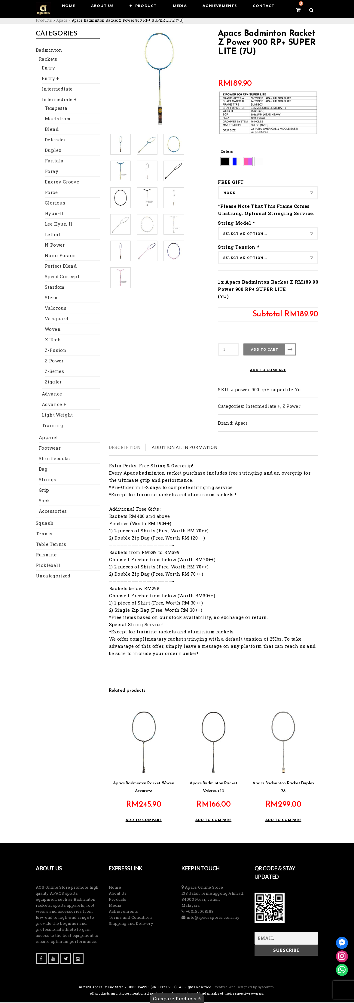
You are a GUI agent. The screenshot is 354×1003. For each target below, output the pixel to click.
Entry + (50, 79)
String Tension (239, 247)
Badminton (49, 51)
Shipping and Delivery (131, 924)
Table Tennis (51, 545)
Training (52, 426)
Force (51, 193)
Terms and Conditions (131, 918)
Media (115, 906)
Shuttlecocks (54, 459)
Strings (47, 480)
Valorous (55, 309)
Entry (48, 69)
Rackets (48, 60)
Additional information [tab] (184, 447)
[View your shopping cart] (298, 10)
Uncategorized (53, 577)
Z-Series (54, 372)
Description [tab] (125, 447)
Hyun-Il (54, 214)
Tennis (44, 534)
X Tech (53, 340)
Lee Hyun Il (58, 225)
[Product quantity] (228, 349)
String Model (237, 223)
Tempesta (56, 109)
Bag (43, 470)
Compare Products (177, 998)
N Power (55, 246)
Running (46, 555)
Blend (52, 130)
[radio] (225, 161)
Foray (51, 172)
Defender (55, 140)
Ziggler (53, 383)
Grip (44, 491)
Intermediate (57, 90)
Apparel (48, 438)
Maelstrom (58, 119)
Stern (51, 298)
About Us (118, 894)
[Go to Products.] (44, 20)
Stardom (55, 288)
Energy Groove (62, 183)
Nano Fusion (60, 256)
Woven (53, 330)
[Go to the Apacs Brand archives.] (61, 20)
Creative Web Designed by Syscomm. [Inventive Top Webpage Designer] (243, 987)
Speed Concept (62, 277)
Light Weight (57, 416)
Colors (227, 151)
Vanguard (56, 319)
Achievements (123, 912)
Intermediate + (59, 100)
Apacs (241, 423)
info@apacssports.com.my (212, 918)
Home (115, 888)
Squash (44, 524)
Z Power (54, 361)
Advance (52, 395)
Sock (44, 501)
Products (118, 900)
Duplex (53, 151)
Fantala (54, 161)
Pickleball (48, 566)
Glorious (55, 204)
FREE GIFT (231, 182)
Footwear (50, 449)
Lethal (52, 235)
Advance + (54, 405)
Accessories (53, 512)
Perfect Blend (61, 267)
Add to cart (264, 349)
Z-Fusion (55, 351)
